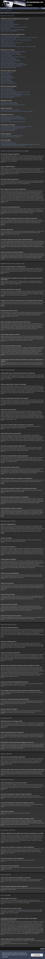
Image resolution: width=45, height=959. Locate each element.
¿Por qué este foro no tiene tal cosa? (8, 143)
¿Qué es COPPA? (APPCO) (6, 21)
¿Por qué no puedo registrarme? (7, 23)
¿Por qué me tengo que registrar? (8, 20)
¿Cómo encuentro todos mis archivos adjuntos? (10, 136)
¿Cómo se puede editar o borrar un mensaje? (10, 52)
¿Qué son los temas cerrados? (7, 81)
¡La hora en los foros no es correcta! (8, 38)
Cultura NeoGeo (4, 8)
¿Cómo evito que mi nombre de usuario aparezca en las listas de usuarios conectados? (19, 37)
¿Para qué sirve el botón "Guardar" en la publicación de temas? (14, 64)
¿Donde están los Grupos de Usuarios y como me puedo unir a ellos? (15, 91)
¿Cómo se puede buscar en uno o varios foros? (10, 116)
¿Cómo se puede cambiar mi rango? (8, 45)
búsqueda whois (14, 924)
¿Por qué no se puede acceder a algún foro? (10, 59)
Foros (11, 8)
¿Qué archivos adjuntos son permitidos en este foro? (12, 135)
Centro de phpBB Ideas (18, 911)
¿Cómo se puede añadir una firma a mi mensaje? (11, 54)
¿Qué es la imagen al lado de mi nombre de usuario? (12, 42)
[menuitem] (40, 8)
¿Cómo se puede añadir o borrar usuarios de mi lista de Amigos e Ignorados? (17, 111)
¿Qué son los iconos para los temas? (8, 82)
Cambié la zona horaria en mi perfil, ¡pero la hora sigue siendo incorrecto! (16, 40)
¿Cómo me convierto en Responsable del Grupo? (11, 93)
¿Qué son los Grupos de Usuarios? (8, 90)
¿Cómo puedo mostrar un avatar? (8, 44)
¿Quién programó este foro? (6, 141)
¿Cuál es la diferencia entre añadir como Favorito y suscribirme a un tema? (16, 126)
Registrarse (10, 10)
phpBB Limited (11, 901)
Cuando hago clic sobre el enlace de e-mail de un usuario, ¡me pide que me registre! (18, 46)
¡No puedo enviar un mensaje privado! (8, 102)
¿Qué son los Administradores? (7, 87)
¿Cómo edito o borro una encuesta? (8, 58)
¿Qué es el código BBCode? (7, 72)
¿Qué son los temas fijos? (6, 80)
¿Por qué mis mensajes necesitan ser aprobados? (11, 66)
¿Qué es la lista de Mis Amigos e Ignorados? (10, 109)
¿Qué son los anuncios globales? (7, 77)
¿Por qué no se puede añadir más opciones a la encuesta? (13, 56)
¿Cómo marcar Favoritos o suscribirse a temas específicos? (13, 127)
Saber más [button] (5, 956)
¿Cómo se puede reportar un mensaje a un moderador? (12, 63)
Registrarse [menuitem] (44, 8)
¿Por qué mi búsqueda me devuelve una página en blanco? (13, 118)
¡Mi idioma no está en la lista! (7, 41)
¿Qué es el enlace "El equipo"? (7, 97)
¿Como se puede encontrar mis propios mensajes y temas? (13, 121)
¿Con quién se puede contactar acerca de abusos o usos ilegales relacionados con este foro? (20, 144)
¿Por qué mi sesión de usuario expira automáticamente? (12, 29)
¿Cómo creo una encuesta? (6, 55)
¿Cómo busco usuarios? (6, 120)
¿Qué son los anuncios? (6, 79)
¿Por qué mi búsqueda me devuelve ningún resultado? (12, 117)
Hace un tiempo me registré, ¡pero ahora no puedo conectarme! (14, 27)
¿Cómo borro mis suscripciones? (7, 130)
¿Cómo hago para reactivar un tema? (8, 67)
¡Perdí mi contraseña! (5, 28)
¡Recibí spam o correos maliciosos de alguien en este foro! (13, 104)
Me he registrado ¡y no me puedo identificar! (10, 24)
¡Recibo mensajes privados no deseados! (9, 103)
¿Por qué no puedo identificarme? (8, 25)
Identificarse (3, 10)
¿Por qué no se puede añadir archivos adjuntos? (11, 60)
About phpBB (18, 902)
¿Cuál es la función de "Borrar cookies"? (9, 31)
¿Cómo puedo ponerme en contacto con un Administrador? (13, 145)
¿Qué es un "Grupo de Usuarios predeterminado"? (11, 95)
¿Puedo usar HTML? (5, 73)
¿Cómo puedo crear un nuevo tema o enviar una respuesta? (13, 51)
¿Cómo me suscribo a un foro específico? (9, 129)
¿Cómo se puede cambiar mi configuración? (10, 36)
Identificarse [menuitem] (42, 8)
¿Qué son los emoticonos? (6, 75)
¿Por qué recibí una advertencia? (7, 62)
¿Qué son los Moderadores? (7, 89)
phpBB (14, 316)
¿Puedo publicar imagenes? (6, 76)
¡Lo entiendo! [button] (37, 955)
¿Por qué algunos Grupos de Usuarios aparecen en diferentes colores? (15, 94)
